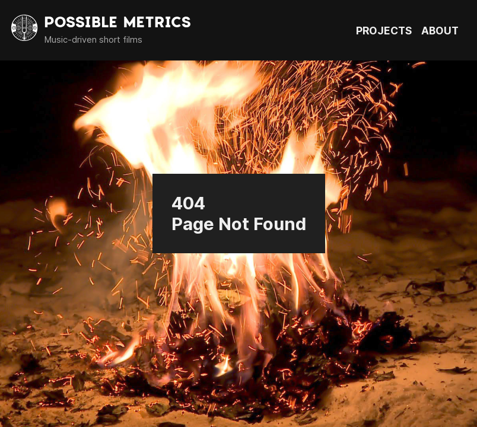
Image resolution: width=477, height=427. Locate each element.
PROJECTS (384, 30)
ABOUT (440, 30)
